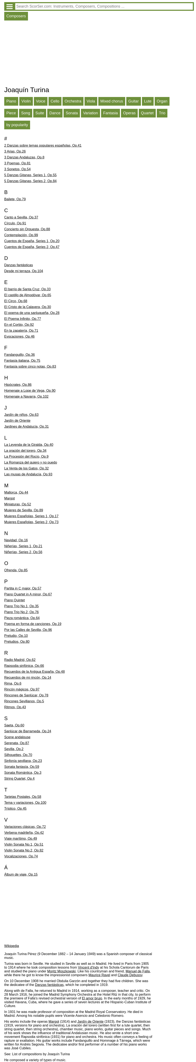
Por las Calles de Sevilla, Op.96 (28, 630)
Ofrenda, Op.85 (16, 570)
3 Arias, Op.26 (15, 151)
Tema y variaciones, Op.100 (25, 802)
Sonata (72, 113)
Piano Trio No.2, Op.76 (21, 612)
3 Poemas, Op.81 (17, 163)
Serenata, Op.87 (16, 743)
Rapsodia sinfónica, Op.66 (24, 666)
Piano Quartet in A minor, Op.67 (28, 594)
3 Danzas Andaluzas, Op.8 (24, 157)
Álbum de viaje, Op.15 (21, 874)
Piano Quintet (14, 600)
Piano (11, 101)
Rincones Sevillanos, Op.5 (24, 701)
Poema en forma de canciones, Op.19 (32, 624)
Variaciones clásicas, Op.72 (25, 827)
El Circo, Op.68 (15, 301)
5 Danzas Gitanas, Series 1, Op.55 (30, 175)
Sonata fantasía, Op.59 (21, 767)
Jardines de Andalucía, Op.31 (26, 426)
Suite (39, 113)
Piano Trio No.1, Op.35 (21, 606)
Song (25, 113)
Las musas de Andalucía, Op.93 (28, 474)
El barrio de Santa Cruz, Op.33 (27, 289)
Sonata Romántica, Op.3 (22, 772)
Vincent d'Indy (88, 967)
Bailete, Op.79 (15, 199)
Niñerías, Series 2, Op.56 (23, 552)
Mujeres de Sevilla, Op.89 (23, 510)
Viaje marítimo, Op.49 (20, 838)
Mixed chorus (111, 101)
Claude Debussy (130, 975)
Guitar (133, 101)
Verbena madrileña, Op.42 (24, 832)
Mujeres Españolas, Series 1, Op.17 (31, 516)
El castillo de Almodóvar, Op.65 (27, 295)
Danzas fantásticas (18, 265)
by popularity (17, 125)
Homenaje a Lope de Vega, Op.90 (30, 390)
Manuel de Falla (138, 971)
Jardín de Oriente (17, 420)
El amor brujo (92, 998)
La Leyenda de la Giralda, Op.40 (28, 444)
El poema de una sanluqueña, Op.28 (32, 313)
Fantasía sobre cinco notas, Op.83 (30, 366)
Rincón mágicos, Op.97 (21, 689)
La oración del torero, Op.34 (25, 450)
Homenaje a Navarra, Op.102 (26, 396)
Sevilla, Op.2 (14, 749)
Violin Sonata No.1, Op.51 (23, 844)
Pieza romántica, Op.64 (22, 618)
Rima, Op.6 (12, 683)
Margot (9, 498)
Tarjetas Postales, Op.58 (22, 797)
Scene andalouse (17, 737)
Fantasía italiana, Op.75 (22, 360)
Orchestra (73, 101)
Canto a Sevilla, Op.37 (21, 217)
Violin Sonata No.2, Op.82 (23, 850)
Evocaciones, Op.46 (19, 336)
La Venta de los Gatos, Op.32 (26, 468)
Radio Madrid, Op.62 (20, 660)
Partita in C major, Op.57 (22, 588)
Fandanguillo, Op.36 (19, 354)
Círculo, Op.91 (15, 223)
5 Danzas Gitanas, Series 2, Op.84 (30, 181)
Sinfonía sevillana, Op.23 (23, 761)
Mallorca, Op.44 (16, 492)
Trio (162, 113)
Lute (148, 101)
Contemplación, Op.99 (21, 235)
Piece (11, 113)
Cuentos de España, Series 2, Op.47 (32, 247)
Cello (55, 101)
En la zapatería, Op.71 (21, 330)
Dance (54, 113)
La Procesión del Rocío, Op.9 (26, 456)
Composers (16, 16)
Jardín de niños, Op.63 (21, 414)
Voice (40, 101)
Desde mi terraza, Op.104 (23, 271)
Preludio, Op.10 (16, 635)
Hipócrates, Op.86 (18, 384)
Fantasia (110, 113)
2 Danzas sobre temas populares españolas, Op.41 (43, 145)
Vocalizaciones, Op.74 (21, 856)
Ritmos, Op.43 (15, 707)
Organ (162, 101)
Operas (129, 113)
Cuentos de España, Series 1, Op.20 (32, 241)
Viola (91, 101)
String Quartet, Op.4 (19, 778)
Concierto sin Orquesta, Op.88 (27, 229)
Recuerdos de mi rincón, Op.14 (27, 677)
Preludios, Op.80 (16, 641)
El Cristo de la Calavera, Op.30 (27, 307)
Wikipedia (11, 946)
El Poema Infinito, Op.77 (22, 319)
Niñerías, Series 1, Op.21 (23, 546)
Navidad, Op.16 (16, 540)
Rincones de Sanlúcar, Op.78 (26, 695)
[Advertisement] (99, 54)
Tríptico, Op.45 (15, 808)
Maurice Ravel (99, 975)
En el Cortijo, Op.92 (19, 324)
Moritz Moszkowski (61, 971)
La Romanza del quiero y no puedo (30, 462)
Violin (26, 101)
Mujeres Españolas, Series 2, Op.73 (31, 522)
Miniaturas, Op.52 (17, 504)
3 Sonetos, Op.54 (17, 169)
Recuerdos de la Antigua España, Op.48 (34, 671)
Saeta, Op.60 (14, 725)
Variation (90, 113)
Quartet (147, 113)
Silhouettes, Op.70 (18, 755)
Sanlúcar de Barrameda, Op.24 (27, 731)
